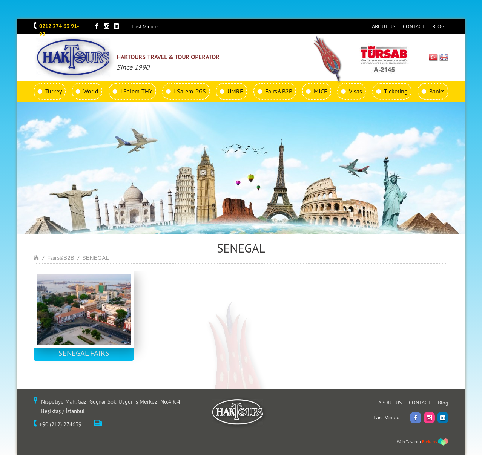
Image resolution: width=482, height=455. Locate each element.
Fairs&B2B (278, 91)
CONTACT (414, 26)
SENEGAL (95, 257)
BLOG (438, 26)
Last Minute (145, 26)
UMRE (235, 91)
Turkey (53, 91)
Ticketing (396, 91)
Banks (437, 91)
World (90, 91)
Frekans (429, 441)
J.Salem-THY (136, 91)
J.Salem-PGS (190, 91)
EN (444, 57)
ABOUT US (383, 26)
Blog (443, 402)
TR (433, 57)
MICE (320, 91)
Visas (355, 91)
